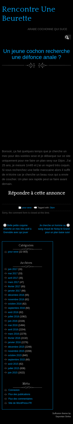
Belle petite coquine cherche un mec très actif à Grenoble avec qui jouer (17, 229)
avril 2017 (13, 278)
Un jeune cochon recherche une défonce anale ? (36, 54)
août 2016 (13, 312)
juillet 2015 (13, 368)
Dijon (52, 207)
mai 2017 (13, 273)
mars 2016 (13, 333)
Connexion (13, 390)
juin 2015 (13, 372)
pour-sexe (27, 207)
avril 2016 (13, 329)
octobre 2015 (15, 355)
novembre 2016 (16, 299)
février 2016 (14, 338)
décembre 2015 (16, 346)
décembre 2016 (16, 295)
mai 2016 (13, 325)
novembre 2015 (16, 351)
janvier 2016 (14, 342)
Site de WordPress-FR (20, 403)
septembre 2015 (16, 359)
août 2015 (13, 364)
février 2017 (14, 286)
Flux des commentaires (20, 398)
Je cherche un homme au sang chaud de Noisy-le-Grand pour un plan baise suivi (54, 229)
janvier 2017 (14, 290)
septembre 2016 (16, 308)
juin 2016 (13, 321)
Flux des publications (19, 394)
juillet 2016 (13, 316)
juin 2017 (13, 269)
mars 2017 (13, 282)
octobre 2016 (15, 303)
